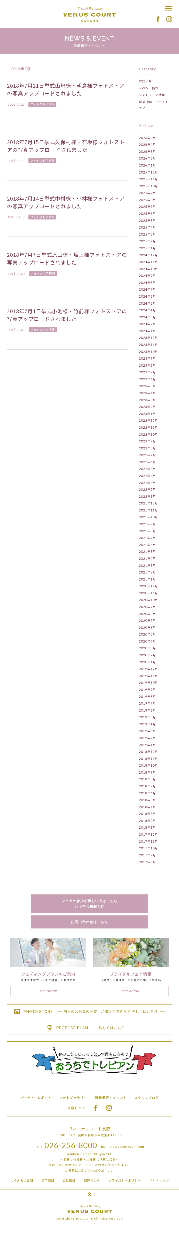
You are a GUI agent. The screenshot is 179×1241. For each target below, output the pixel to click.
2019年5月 (147, 717)
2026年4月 (147, 144)
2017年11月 (148, 841)
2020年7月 (147, 620)
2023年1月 (147, 414)
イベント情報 (148, 88)
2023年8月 (147, 365)
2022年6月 (147, 462)
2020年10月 (148, 600)
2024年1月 (147, 331)
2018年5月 (147, 800)
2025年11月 (148, 179)
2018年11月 (148, 759)
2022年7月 (147, 455)
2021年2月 (147, 572)
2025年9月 (147, 193)
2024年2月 (147, 324)
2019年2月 (147, 738)
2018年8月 (147, 779)
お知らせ (145, 81)
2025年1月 (147, 248)
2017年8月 (147, 862)
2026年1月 (147, 165)
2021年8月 (147, 531)
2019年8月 (147, 697)
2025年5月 (147, 220)
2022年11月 (148, 427)
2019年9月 (147, 690)
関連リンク (92, 1180)
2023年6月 (147, 379)
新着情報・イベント (111, 1098)
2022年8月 (147, 448)
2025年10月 (148, 186)
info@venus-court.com (126, 1146)
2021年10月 (148, 517)
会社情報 (69, 1180)
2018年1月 (147, 827)
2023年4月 (147, 393)
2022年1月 (147, 496)
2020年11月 (148, 593)
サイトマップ (159, 1180)
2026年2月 (147, 158)
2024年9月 (147, 276)
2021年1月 (147, 579)
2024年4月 (147, 310)
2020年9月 (147, 607)
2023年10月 (148, 352)
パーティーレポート (36, 1098)
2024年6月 (147, 296)
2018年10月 (148, 765)
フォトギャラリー (73, 1098)
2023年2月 (147, 407)
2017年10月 (148, 848)
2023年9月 (147, 358)
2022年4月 (147, 476)
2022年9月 (147, 441)
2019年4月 (147, 724)
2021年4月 (147, 558)
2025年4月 (147, 227)
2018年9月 (147, 772)
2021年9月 (147, 524)
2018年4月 (147, 807)
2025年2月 (147, 241)
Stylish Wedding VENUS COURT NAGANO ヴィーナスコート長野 (89, 14)
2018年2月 (147, 821)
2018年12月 (148, 752)
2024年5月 (147, 303)
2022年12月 (148, 420)
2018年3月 (147, 814)
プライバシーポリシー (124, 1180)
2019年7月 (147, 703)
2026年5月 (147, 138)
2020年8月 (147, 614)
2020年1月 (147, 662)
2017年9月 (147, 855)
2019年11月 (148, 676)
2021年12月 (148, 503)
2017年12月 (148, 834)
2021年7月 (147, 538)
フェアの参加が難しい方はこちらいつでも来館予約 (89, 904)
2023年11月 (148, 345)
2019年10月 (148, 683)
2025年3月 (147, 234)
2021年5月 (147, 551)
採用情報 (47, 1180)
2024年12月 (148, 255)
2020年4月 (147, 641)
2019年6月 (147, 710)
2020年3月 (147, 648)
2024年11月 (148, 262)
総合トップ (76, 1108)
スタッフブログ (146, 1098)
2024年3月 (147, 317)
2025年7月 (147, 207)
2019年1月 (147, 745)
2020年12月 (148, 586)
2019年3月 (147, 731)
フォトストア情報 (152, 95)
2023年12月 (148, 338)
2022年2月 (147, 489)
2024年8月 (147, 283)
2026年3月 (147, 151)
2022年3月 (147, 483)
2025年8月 (147, 200)
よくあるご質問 (21, 1180)
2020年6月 (147, 627)
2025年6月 (147, 214)
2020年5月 (147, 634)
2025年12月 (148, 172)
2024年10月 (148, 269)
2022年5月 (147, 469)
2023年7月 (147, 372)
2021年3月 (147, 565)
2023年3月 (147, 400)
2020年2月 (147, 655)
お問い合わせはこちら (89, 922)
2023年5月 (147, 386)
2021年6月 (147, 545)
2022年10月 (148, 434)
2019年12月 (148, 669)
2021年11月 (148, 510)
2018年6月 (147, 793)
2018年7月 (147, 786)
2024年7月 (147, 289)
